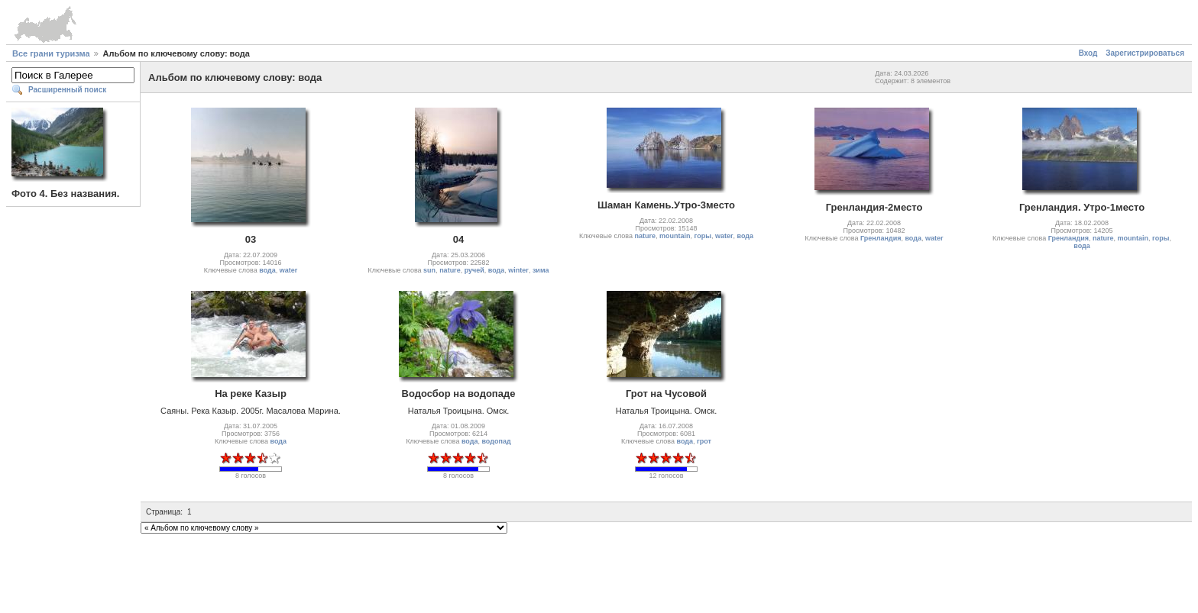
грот (704, 441)
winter (518, 270)
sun (429, 270)
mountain (675, 236)
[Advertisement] (599, 571)
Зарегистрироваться (1145, 53)
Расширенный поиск (67, 89)
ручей (474, 270)
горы (703, 236)
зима (541, 270)
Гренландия (880, 238)
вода (267, 270)
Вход (1088, 53)
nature (450, 270)
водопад (495, 441)
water (289, 270)
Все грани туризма (51, 53)
